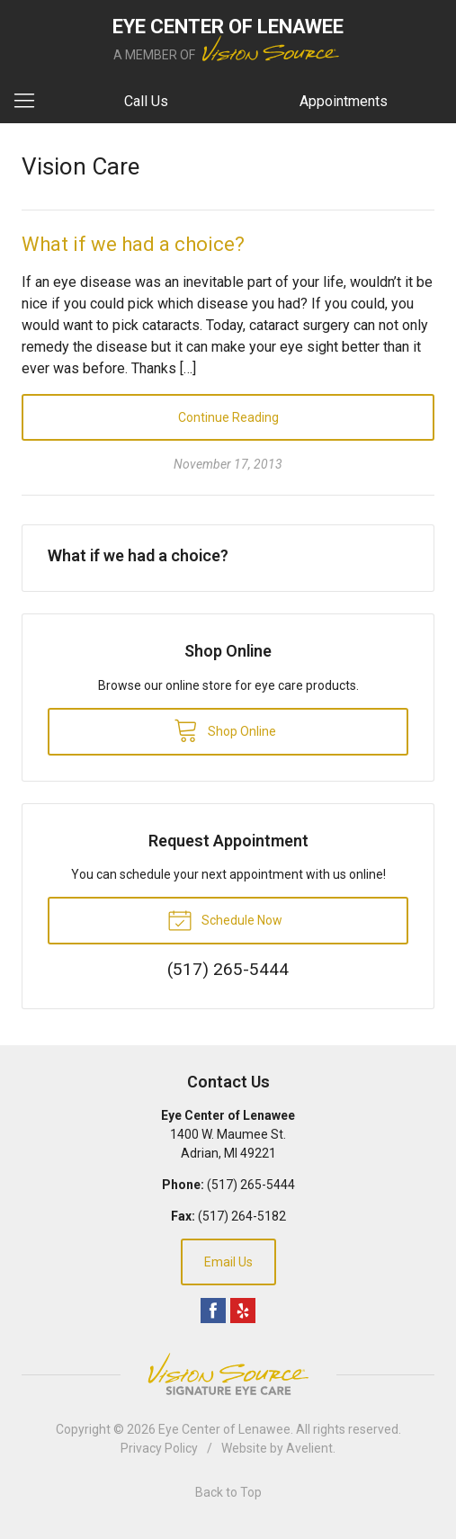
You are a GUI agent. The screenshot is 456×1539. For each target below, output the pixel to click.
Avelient (309, 1448)
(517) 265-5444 (251, 1184)
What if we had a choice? (133, 244)
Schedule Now (224, 919)
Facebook (213, 1310)
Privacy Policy (159, 1448)
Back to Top (228, 1492)
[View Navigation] (31, 102)
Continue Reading (228, 417)
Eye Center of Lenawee (224, 1429)
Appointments (344, 101)
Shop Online (225, 729)
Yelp (242, 1310)
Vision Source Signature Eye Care (228, 1374)
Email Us (228, 1262)
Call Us (146, 101)
